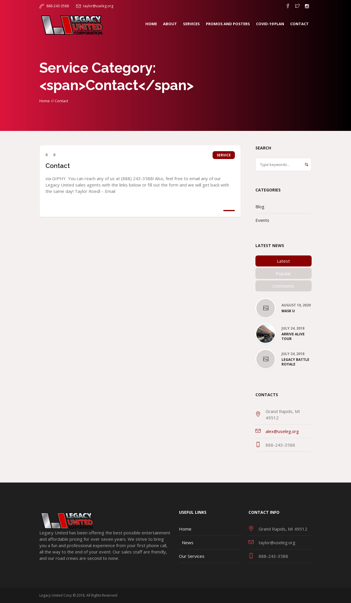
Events (262, 220)
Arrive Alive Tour (293, 336)
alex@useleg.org (282, 431)
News (187, 542)
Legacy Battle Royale (295, 362)
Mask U (288, 311)
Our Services (191, 556)
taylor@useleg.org (98, 5)
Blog (259, 206)
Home (44, 100)
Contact (57, 165)
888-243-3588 (57, 5)
